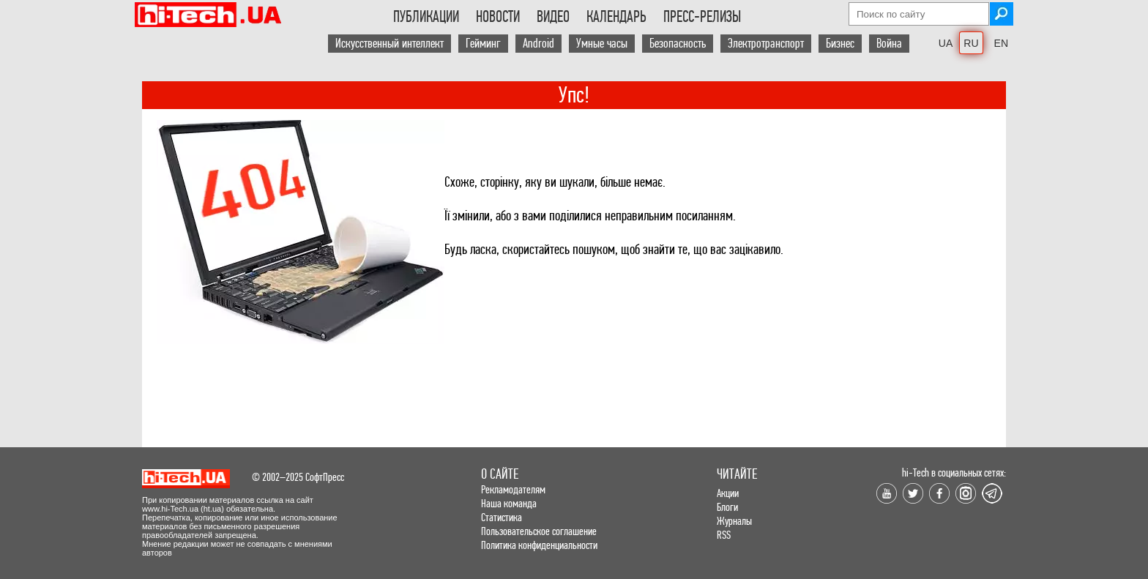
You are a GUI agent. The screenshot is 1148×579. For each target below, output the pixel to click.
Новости (498, 16)
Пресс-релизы (702, 16)
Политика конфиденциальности (539, 545)
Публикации (426, 16)
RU (970, 43)
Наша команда (509, 503)
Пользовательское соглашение (539, 531)
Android (538, 43)
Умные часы (601, 43)
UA (946, 43)
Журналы (734, 521)
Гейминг (483, 43)
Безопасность (677, 43)
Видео (553, 16)
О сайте (499, 474)
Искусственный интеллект (389, 43)
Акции (728, 493)
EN (1001, 43)
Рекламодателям (513, 489)
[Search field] (919, 14)
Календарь (616, 16)
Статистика (501, 517)
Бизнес (840, 43)
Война (889, 43)
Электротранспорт (766, 43)
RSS (724, 535)
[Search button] (1001, 14)
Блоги (727, 507)
